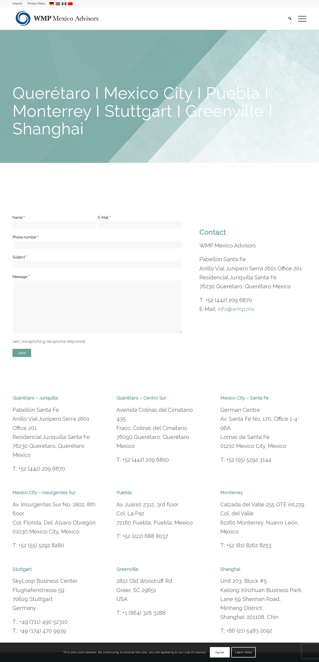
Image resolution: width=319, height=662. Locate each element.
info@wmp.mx (236, 309)
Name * (54, 222)
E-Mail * (140, 222)
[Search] (290, 18)
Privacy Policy (36, 3)
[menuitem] (18, 3)
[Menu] (301, 18)
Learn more (243, 652)
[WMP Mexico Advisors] (57, 18)
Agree (219, 652)
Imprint (17, 3)
